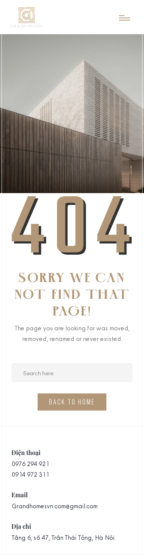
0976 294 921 (30, 464)
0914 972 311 (30, 474)
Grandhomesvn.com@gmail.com (54, 506)
